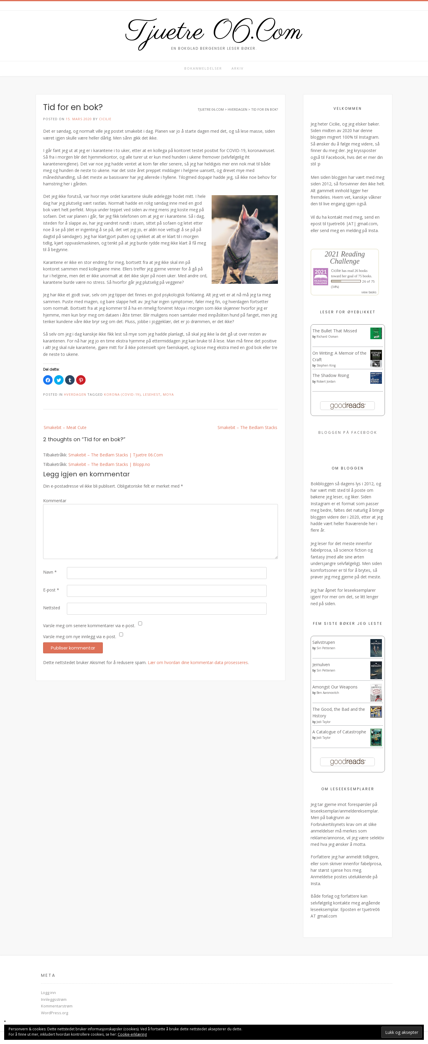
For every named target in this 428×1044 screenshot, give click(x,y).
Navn (50, 572)
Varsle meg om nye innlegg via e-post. (79, 636)
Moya (168, 394)
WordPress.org (54, 1012)
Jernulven (321, 664)
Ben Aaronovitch (328, 693)
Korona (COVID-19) (122, 394)
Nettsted (51, 608)
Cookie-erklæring (132, 1034)
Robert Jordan (326, 381)
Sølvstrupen (323, 642)
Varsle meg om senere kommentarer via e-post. (89, 625)
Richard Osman (327, 336)
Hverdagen (75, 394)
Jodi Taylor (324, 722)
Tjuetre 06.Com (214, 32)
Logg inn (48, 992)
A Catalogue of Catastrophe (339, 732)
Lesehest (151, 394)
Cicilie (105, 119)
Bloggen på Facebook (347, 432)
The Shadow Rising (330, 375)
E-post (51, 590)
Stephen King (326, 365)
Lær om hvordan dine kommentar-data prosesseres (198, 662)
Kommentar (54, 500)
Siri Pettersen (326, 648)
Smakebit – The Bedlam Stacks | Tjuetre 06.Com (115, 455)
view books (368, 292)
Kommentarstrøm (57, 1006)
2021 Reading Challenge (345, 257)
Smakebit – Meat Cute (65, 427)
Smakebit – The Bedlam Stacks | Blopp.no (109, 464)
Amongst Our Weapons (335, 687)
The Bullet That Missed (334, 331)
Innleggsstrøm (54, 999)
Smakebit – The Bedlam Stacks (247, 427)
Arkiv (238, 68)
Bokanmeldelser (203, 68)
